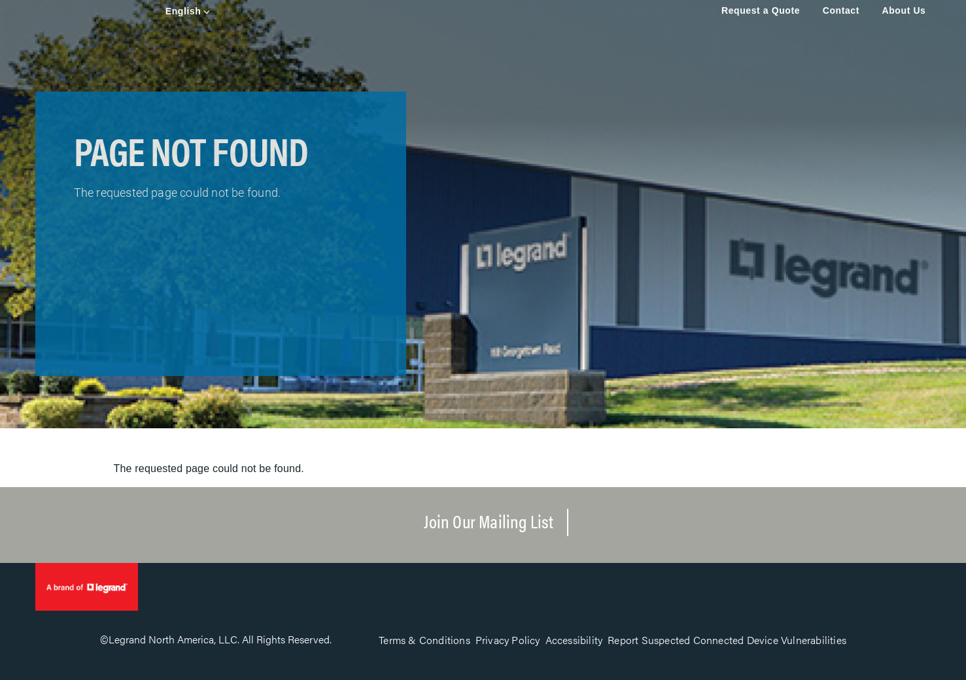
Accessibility (574, 639)
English (183, 11)
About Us (903, 10)
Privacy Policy (507, 639)
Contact (841, 10)
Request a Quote (760, 10)
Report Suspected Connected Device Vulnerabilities (727, 639)
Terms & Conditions (424, 639)
